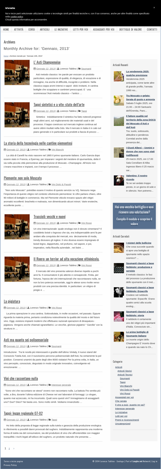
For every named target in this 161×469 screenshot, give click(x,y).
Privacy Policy (10, 465)
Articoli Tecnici (125, 374)
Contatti (152, 29)
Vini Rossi (86, 223)
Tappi (84, 111)
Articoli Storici (125, 371)
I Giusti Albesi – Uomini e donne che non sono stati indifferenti (140, 151)
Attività (18, 29)
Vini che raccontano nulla (21, 378)
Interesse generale (61, 385)
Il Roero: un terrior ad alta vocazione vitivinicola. (66, 258)
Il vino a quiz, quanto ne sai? (130, 404)
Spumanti (86, 68)
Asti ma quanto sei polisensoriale (26, 339)
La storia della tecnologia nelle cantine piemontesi (38, 143)
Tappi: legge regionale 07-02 (23, 413)
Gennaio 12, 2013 (44, 68)
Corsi (31, 29)
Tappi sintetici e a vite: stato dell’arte (59, 104)
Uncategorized (122, 423)
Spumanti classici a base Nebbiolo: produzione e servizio (140, 267)
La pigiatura (12, 301)
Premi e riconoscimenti (127, 419)
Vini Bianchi (57, 149)
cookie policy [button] (17, 16)
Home (6, 29)
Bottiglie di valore (130, 29)
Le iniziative (61, 29)
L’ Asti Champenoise (47, 62)
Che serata (121, 401)
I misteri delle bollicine (138, 243)
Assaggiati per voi (103, 29)
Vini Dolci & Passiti (61, 184)
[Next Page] (13, 448)
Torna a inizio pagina (13, 461)
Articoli (44, 29)
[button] (154, 7)
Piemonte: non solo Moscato (23, 178)
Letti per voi (80, 29)
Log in (154, 461)
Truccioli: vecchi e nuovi (50, 216)
